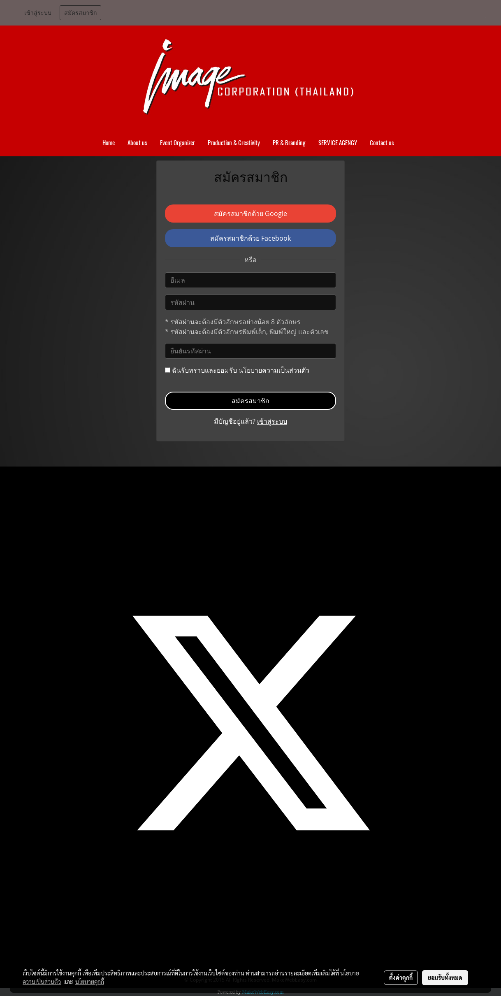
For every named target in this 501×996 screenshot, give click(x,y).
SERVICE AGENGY (337, 143)
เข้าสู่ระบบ (37, 12)
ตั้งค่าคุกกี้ (401, 977)
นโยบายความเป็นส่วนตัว (274, 370)
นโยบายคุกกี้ (89, 981)
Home (108, 143)
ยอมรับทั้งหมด (445, 977)
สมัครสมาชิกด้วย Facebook (250, 238)
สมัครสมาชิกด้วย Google (250, 213)
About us (137, 143)
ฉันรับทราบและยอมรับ (237, 370)
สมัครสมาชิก (80, 12)
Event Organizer (177, 143)
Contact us (382, 143)
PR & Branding (289, 143)
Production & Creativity (234, 143)
